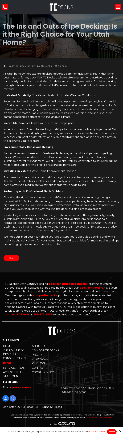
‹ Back (11, 258)
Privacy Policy (105, 417)
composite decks (45, 295)
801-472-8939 (42, 314)
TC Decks (46, 66)
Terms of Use (91, 417)
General (62, 66)
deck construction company (68, 283)
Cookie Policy (97, 431)
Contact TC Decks (17, 314)
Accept (112, 431)
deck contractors (91, 287)
